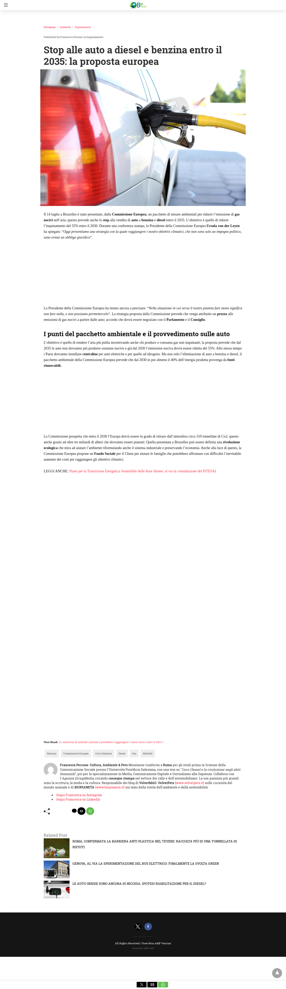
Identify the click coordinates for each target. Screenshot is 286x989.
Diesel (122, 753)
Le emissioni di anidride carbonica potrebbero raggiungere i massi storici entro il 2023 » (111, 742)
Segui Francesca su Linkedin (78, 799)
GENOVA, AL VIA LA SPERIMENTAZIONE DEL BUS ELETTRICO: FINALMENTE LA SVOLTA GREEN (145, 863)
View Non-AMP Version (156, 943)
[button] (142, 984)
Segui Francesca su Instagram (79, 795)
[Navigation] (5, 5)
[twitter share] (74, 811)
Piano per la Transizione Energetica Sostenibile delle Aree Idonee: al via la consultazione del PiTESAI (142, 471)
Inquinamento (83, 27)
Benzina (51, 753)
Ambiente (65, 27)
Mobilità (148, 753)
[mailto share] (81, 811)
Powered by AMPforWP (143, 948)
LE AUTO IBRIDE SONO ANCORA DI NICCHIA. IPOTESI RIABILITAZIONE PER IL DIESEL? (139, 883)
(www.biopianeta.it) (110, 787)
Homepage (50, 27)
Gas (134, 753)
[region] (77, 274)
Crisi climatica (103, 753)
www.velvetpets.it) (190, 783)
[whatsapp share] (90, 811)
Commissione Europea (76, 753)
